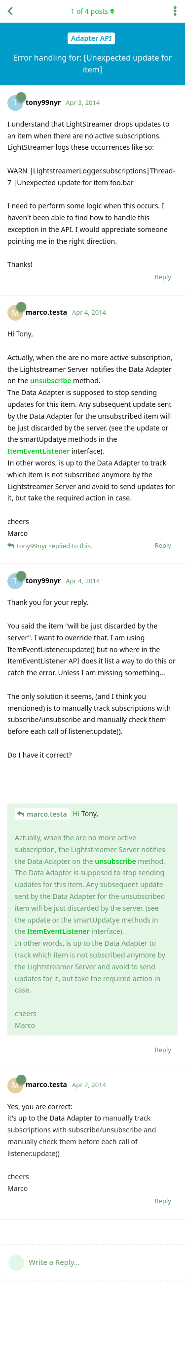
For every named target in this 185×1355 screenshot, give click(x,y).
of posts (92, 11)
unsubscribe (50, 380)
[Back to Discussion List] (10, 11)
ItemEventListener (38, 451)
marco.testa (47, 814)
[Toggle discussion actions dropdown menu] (175, 11)
